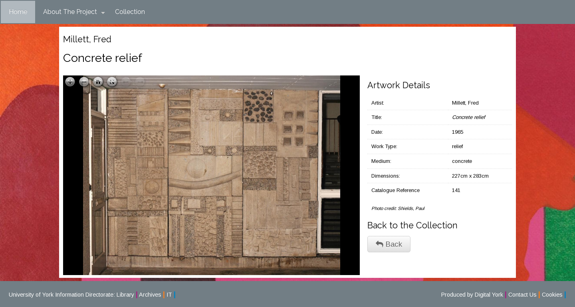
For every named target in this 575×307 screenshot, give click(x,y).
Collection (130, 12)
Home (18, 12)
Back (389, 244)
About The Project (74, 12)
